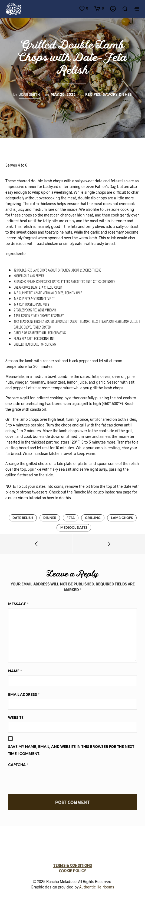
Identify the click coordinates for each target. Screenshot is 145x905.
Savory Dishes (117, 95)
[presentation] (49, 779)
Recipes (92, 95)
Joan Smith (29, 94)
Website (16, 718)
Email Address (23, 694)
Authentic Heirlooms (96, 887)
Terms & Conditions (72, 865)
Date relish (22, 518)
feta (71, 518)
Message (18, 604)
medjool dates (73, 528)
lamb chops (122, 518)
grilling (93, 518)
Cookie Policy (72, 871)
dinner (49, 518)
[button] (83, 8)
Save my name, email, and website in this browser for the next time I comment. (71, 750)
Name (15, 671)
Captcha (18, 764)
